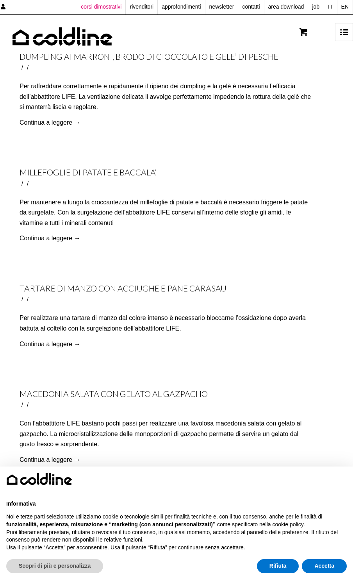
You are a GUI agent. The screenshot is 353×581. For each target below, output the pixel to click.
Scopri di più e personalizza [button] (55, 566)
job (315, 7)
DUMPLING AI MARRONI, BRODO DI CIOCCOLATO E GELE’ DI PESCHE (149, 56)
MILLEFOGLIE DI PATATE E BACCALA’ (88, 172)
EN (345, 7)
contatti (251, 7)
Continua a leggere (50, 122)
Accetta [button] (324, 566)
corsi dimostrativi (101, 7)
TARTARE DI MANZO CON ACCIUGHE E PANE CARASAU (123, 288)
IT (330, 7)
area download (286, 7)
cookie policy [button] (288, 524)
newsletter (221, 7)
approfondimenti (181, 7)
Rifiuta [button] (278, 566)
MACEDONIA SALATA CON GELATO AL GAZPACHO (114, 394)
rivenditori (141, 7)
